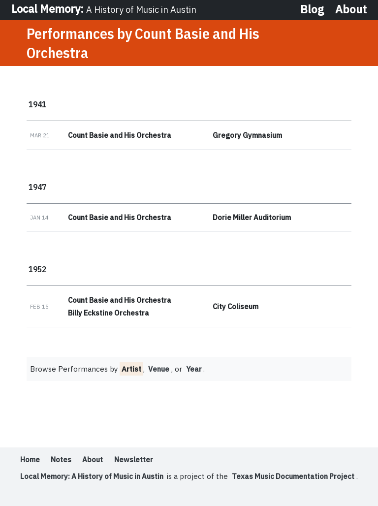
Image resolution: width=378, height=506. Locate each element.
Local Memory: (105, 9)
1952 (37, 270)
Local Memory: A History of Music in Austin (94, 477)
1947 (37, 187)
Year (195, 370)
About (351, 9)
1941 (37, 104)
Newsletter (134, 460)
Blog (312, 9)
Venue (160, 370)
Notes (61, 460)
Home (30, 460)
